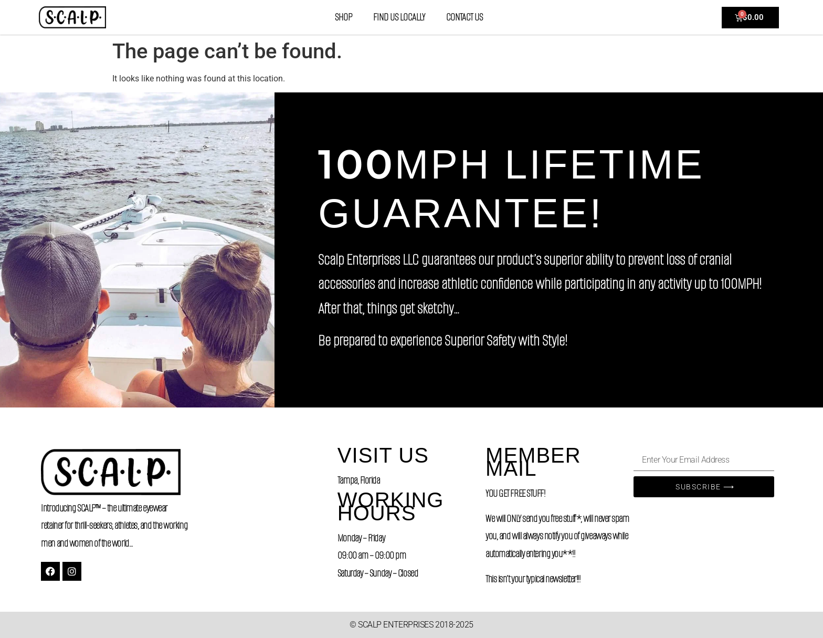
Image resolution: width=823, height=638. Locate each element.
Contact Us (464, 17)
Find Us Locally (399, 17)
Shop (343, 17)
